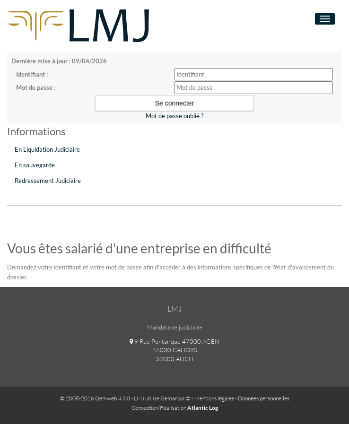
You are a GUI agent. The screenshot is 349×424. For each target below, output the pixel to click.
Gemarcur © (175, 398)
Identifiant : (32, 74)
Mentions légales (214, 398)
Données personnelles (263, 398)
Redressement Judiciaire (48, 180)
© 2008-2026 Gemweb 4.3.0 (95, 398)
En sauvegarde (35, 165)
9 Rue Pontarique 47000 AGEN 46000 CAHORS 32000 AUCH (174, 350)
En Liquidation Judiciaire (47, 149)
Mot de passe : (35, 87)
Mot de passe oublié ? (174, 116)
